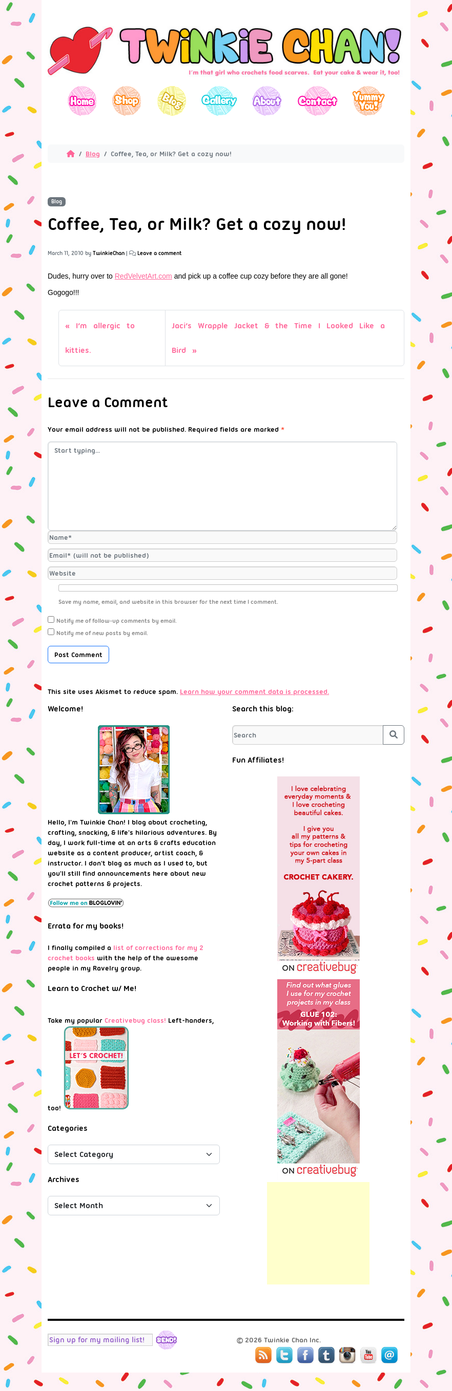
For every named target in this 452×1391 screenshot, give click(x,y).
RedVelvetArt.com (143, 276)
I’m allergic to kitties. (100, 338)
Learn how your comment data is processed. (254, 691)
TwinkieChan (109, 253)
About (266, 101)
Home (82, 101)
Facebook (305, 1355)
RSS (263, 1355)
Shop (126, 101)
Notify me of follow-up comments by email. (116, 620)
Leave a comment (159, 253)
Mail (389, 1355)
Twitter (284, 1355)
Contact (317, 101)
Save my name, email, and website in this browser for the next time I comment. (168, 601)
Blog (171, 101)
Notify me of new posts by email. (102, 633)
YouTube (368, 1355)
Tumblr (326, 1355)
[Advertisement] (318, 1233)
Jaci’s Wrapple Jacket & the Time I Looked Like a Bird (278, 338)
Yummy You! (369, 101)
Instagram (347, 1355)
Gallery (219, 101)
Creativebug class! (135, 1020)
